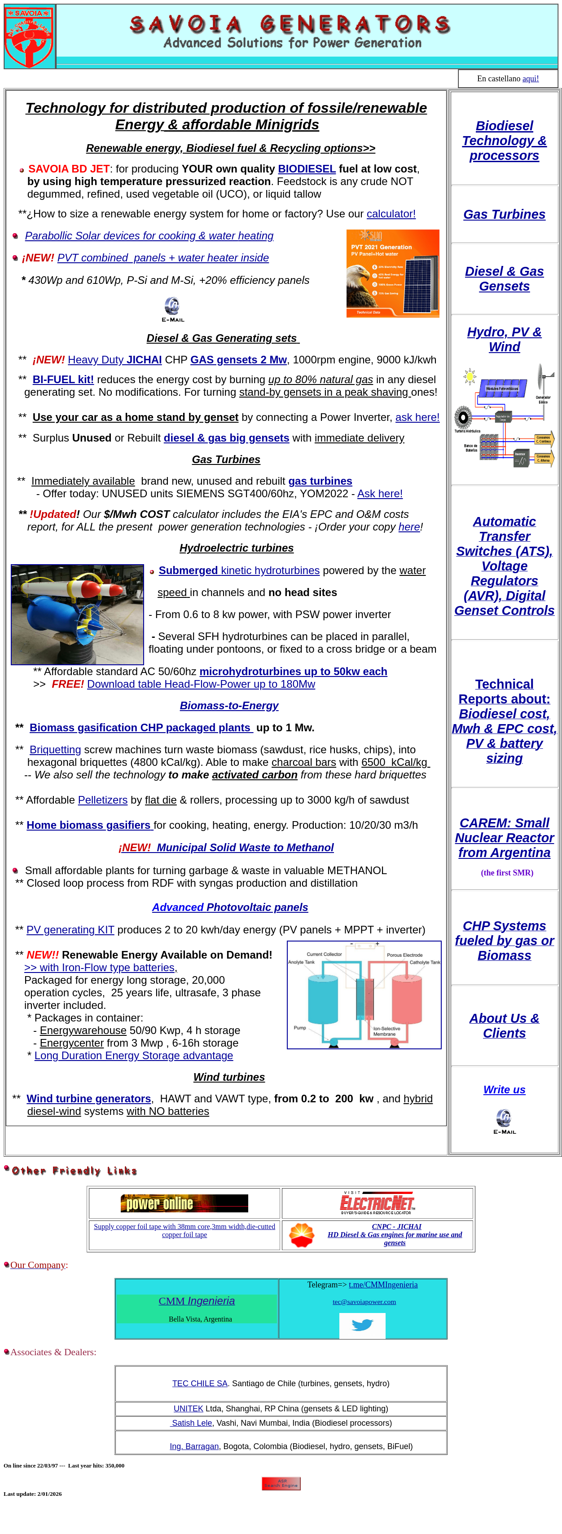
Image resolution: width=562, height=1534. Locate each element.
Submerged (239, 570)
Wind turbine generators (88, 1098)
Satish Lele (191, 1423)
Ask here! (380, 493)
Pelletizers (103, 800)
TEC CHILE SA (200, 1383)
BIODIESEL (307, 169)
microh (218, 671)
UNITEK (188, 1408)
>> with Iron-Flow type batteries (99, 967)
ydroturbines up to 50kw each (312, 671)
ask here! (417, 417)
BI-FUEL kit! (63, 379)
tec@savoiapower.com (364, 1301)
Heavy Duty (115, 360)
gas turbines (320, 481)
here (409, 527)
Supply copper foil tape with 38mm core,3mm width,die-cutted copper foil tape (184, 1230)
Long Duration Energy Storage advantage (134, 1055)
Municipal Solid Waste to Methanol (226, 847)
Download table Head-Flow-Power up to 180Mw (201, 684)
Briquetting (55, 749)
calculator (390, 214)
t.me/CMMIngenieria (383, 1284)
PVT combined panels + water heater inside (163, 258)
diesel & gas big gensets (227, 438)
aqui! (530, 78)
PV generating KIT (70, 930)
